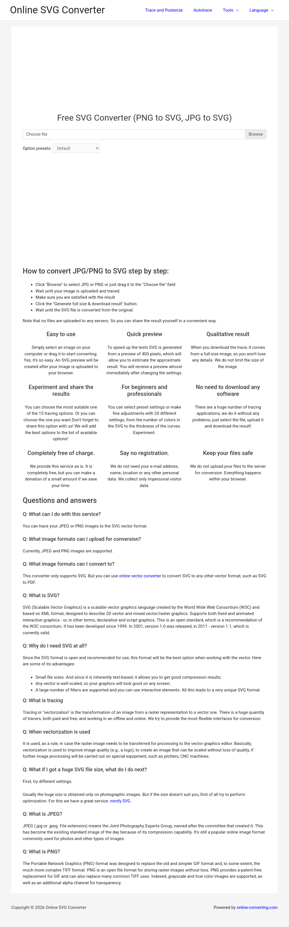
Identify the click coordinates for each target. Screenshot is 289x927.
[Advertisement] (144, 73)
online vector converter (140, 575)
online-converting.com (256, 907)
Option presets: (37, 148)
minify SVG (120, 800)
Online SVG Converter (57, 10)
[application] (239, 10)
